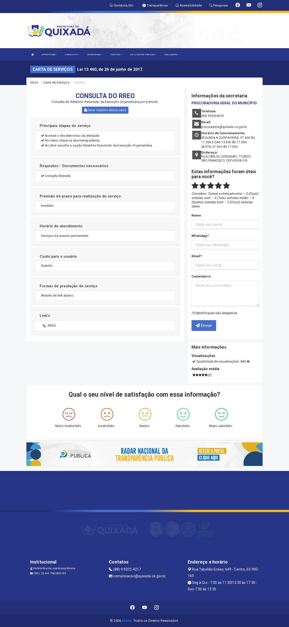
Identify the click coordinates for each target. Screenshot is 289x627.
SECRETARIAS (95, 54)
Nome (196, 215)
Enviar (204, 325)
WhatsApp (199, 236)
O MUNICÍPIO (72, 54)
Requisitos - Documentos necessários (74, 166)
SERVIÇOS (116, 54)
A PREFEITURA (49, 54)
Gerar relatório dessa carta (105, 110)
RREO (52, 325)
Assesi (127, 620)
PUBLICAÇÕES (171, 54)
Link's (45, 315)
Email (196, 256)
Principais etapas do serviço (65, 125)
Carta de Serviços (56, 82)
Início (34, 82)
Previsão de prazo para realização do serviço (80, 196)
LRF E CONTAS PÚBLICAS (143, 54)
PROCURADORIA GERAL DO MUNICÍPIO (224, 103)
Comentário (201, 276)
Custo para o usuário (58, 256)
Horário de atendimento (61, 226)
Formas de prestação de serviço (69, 286)
